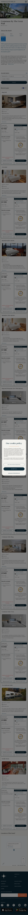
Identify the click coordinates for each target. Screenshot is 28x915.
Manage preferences (14, 473)
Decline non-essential (14, 464)
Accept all (14, 468)
